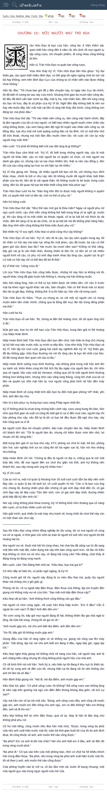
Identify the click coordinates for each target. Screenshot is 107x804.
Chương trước (20, 22)
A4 (61, 16)
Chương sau (86, 22)
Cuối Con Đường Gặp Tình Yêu (23, 16)
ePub (49, 16)
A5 (72, 16)
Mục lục (53, 22)
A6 (82, 16)
